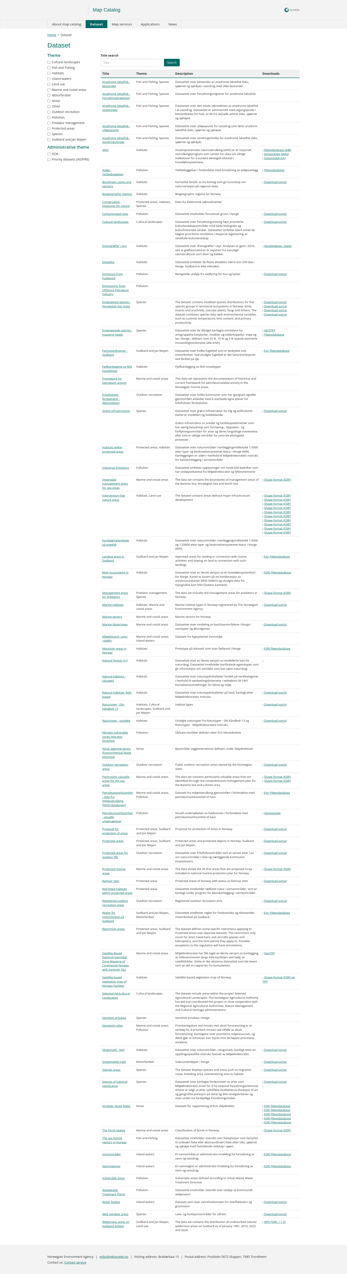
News (172, 24)
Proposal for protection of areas (115, 831)
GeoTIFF (269, 953)
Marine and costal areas (66, 90)
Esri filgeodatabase (276, 351)
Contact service (75, 1262)
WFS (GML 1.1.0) (275, 1222)
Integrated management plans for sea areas (115, 484)
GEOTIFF (270, 330)
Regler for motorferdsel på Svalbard (113, 917)
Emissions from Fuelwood (112, 276)
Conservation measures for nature (116, 204)
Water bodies (111, 1202)
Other (53, 106)
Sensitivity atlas (112, 1025)
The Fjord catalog (113, 1130)
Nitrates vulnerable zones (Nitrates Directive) (115, 737)
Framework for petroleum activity (114, 381)
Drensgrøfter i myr (114, 246)
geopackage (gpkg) (276, 154)
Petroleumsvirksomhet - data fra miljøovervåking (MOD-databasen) (117, 799)
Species (55, 134)
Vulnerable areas (113, 1178)
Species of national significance (114, 1084)
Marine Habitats (113, 605)
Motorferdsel (59, 95)
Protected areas (61, 128)
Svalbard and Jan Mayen (66, 139)
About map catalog (66, 24)
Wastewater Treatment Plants (113, 1192)
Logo (67, 9)
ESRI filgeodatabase (277, 648)
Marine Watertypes (115, 624)
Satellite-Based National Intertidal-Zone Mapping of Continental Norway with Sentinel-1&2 (115, 961)
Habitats (55, 73)
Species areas (111, 1070)
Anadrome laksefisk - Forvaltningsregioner (116, 96)
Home (51, 35)
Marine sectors (112, 617)
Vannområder (111, 1154)
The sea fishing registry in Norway (114, 1140)
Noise (53, 101)
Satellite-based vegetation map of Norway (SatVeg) (114, 981)
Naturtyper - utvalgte (116, 721)
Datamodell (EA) (275, 158)
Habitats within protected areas (112, 449)
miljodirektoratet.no (113, 1257)
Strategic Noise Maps (116, 1106)
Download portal (275, 182)
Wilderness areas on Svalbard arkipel (115, 1224)
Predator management (66, 123)
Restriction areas (113, 929)
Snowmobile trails (114, 1062)
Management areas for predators (115, 595)
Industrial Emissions (115, 468)
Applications (150, 24)
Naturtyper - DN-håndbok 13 (113, 706)
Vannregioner (111, 1166)
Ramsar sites (110, 881)
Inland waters (59, 79)
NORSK (292, 10)
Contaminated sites (115, 214)
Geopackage (272, 813)
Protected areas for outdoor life (115, 855)
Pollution (56, 117)
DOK (52, 154)
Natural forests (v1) (115, 660)
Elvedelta (108, 262)
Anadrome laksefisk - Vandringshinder (116, 140)
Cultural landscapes (63, 62)
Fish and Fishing (61, 67)
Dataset (96, 24)
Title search (109, 55)
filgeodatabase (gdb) (277, 150)
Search (172, 62)
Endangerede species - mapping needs (117, 332)
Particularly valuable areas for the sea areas (115, 781)
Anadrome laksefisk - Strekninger (116, 108)
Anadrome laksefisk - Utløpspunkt (116, 128)
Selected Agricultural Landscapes (116, 995)
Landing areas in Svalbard (113, 559)
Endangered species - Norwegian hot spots (116, 304)
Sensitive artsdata (114, 1018)
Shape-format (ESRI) (277, 480)
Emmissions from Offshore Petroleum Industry (115, 290)
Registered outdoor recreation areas (115, 903)
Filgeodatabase (274, 170)
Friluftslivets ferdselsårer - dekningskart (111, 399)
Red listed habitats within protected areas (117, 891)
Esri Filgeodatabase (277, 557)
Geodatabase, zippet (278, 246)
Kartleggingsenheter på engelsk (115, 542)
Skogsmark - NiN (113, 1050)
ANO (105, 150)
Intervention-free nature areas (113, 498)
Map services (122, 24)
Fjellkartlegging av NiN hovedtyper (117, 369)
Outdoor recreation (63, 112)
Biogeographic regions (117, 194)
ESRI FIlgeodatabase (277, 572)
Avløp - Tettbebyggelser (113, 172)
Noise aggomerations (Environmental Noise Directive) (116, 753)
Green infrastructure (116, 411)
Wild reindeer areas (115, 1214)
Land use (56, 84)
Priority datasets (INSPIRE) (68, 159)
